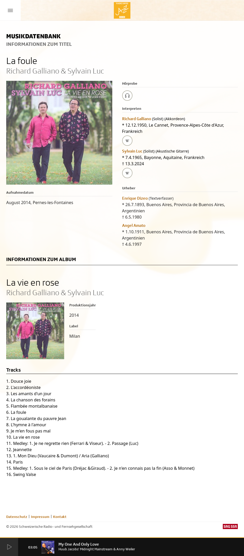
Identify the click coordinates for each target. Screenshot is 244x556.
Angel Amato (133, 225)
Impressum (40, 516)
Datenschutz (16, 516)
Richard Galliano (136, 118)
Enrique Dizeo (135, 198)
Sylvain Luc (132, 151)
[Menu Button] (10, 10)
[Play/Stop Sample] (127, 95)
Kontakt (59, 516)
